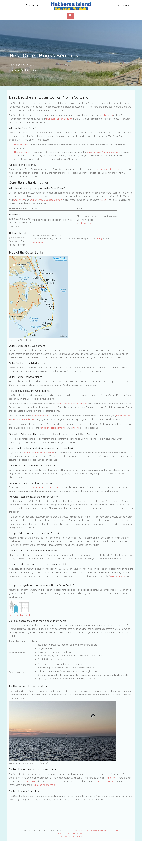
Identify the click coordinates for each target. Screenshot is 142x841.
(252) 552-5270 (80, 830)
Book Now (123, 5)
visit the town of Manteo (107, 169)
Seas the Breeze (117, 576)
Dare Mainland (21, 144)
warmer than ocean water (45, 487)
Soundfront (35, 200)
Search (32, 5)
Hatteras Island (21, 152)
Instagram (77, 836)
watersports (39, 785)
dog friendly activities (102, 781)
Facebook (64, 836)
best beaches (106, 115)
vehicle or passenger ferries (53, 428)
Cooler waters (84, 223)
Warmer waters (39, 242)
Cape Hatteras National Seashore (103, 152)
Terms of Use (80, 833)
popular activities (29, 781)
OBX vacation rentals (51, 200)
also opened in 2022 (41, 415)
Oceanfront (19, 200)
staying (76, 428)
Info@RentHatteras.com (104, 830)
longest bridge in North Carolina (71, 403)
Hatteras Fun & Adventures (24, 70)
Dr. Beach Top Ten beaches (59, 118)
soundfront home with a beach (39, 452)
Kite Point (111, 777)
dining (99, 238)
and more (50, 785)
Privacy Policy (63, 833)
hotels (103, 200)
